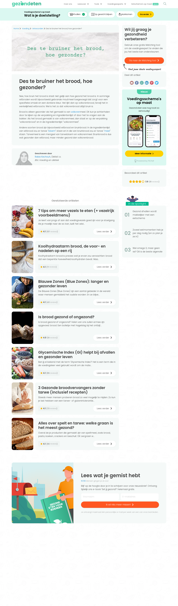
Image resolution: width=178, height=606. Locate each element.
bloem (51, 130)
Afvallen (75, 14)
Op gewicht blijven (101, 14)
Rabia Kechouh (42, 156)
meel (107, 130)
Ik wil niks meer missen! (120, 504)
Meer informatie (143, 153)
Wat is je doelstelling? (42, 15)
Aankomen (125, 14)
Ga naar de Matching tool (144, 60)
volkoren (75, 111)
